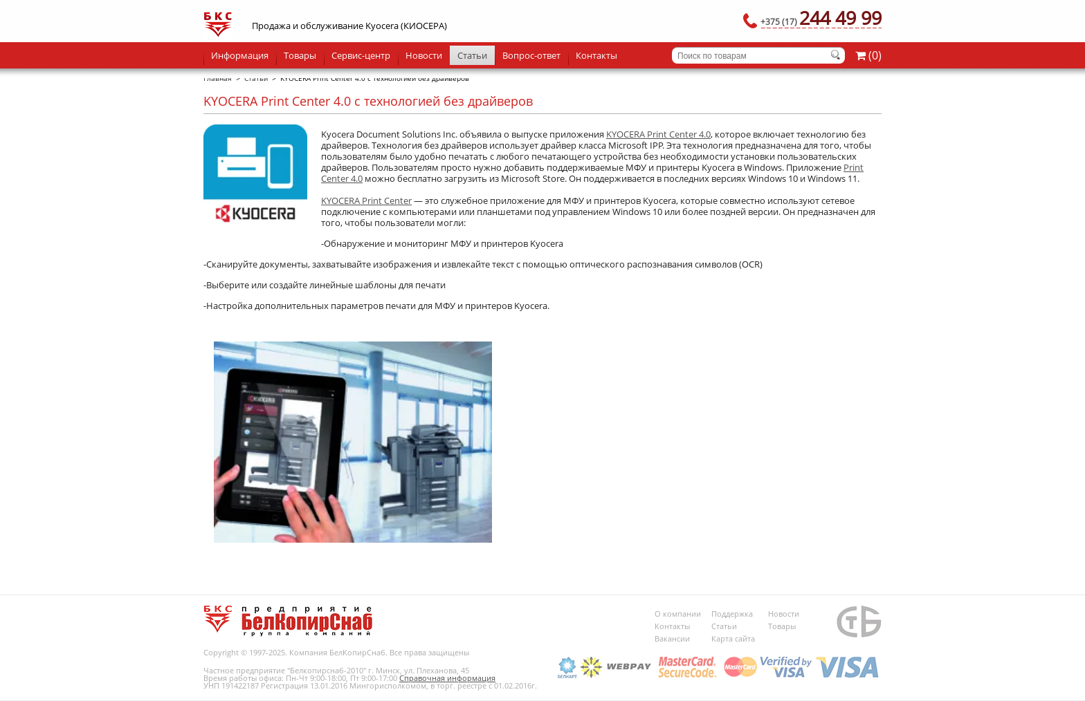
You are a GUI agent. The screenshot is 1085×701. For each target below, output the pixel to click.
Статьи (472, 55)
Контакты (596, 55)
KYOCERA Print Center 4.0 (658, 134)
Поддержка (732, 613)
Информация (239, 55)
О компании (678, 613)
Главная (217, 78)
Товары (300, 55)
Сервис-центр (360, 55)
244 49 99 (821, 17)
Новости (423, 55)
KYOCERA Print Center (366, 200)
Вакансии (672, 638)
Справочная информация (447, 678)
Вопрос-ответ (531, 55)
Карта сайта (733, 638)
